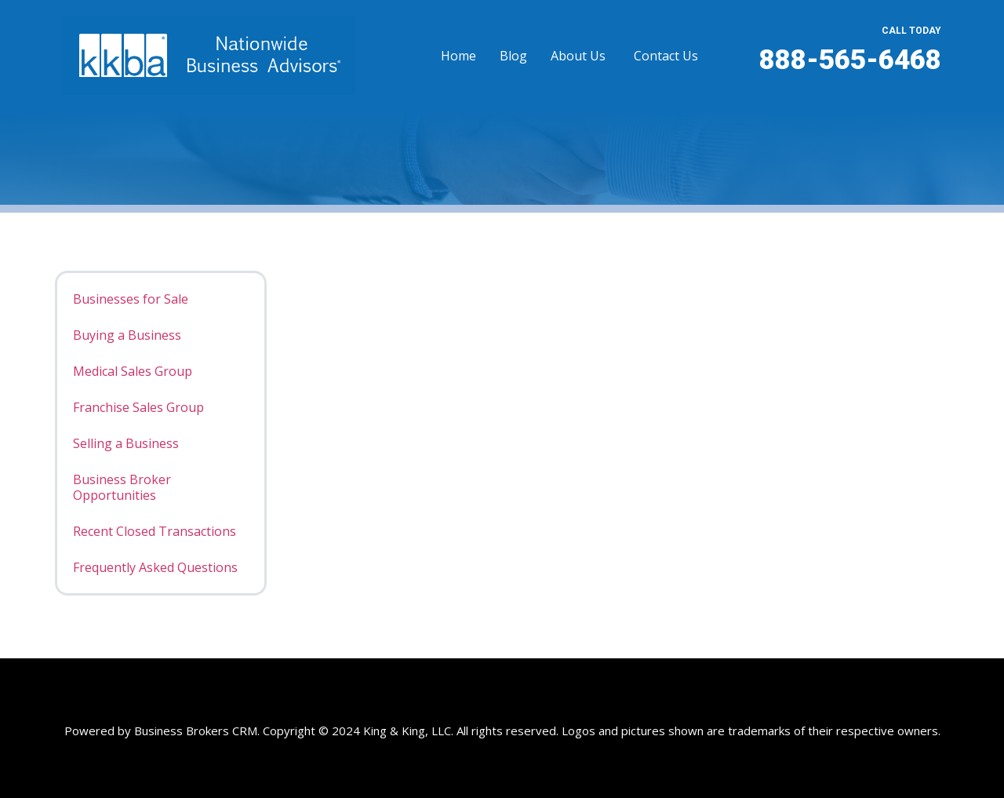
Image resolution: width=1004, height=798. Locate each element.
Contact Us (666, 55)
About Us (578, 55)
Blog (513, 55)
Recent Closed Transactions (154, 531)
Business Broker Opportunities (122, 487)
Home (458, 55)
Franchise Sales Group (138, 407)
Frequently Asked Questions (155, 567)
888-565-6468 (850, 60)
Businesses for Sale (130, 299)
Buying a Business (127, 335)
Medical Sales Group (132, 371)
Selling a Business (126, 443)
